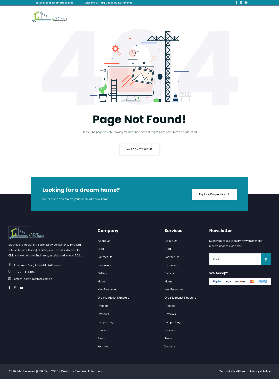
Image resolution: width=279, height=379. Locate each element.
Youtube (103, 347)
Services (103, 330)
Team (101, 339)
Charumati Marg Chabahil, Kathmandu (107, 2)
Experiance (105, 265)
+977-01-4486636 (27, 272)
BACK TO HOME (139, 149)
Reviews (103, 314)
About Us (104, 241)
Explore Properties (213, 194)
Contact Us (105, 257)
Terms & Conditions (232, 371)
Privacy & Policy (260, 371)
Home (102, 282)
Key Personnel (107, 290)
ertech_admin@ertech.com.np (52, 2)
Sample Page (106, 322)
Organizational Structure (113, 298)
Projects (103, 306)
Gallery (102, 273)
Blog (101, 249)
